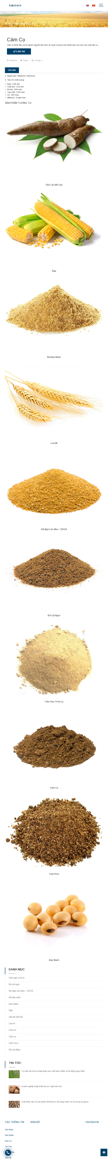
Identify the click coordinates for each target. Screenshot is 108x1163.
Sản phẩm (23, 24)
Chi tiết (12, 70)
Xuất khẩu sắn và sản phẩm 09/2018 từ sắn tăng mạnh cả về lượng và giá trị (54, 1091)
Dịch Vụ (8, 1130)
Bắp (54, 268)
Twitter (24, 60)
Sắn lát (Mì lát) (54, 183)
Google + (37, 60)
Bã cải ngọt (54, 609)
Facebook (12, 60)
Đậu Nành (13, 993)
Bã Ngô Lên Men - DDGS (54, 524)
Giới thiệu (9, 1119)
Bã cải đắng (14, 1039)
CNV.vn (64, 1160)
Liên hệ (19, 51)
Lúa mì (54, 439)
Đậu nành (54, 949)
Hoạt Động (9, 1140)
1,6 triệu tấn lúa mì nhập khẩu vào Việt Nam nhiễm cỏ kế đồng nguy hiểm (53, 1060)
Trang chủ (11, 24)
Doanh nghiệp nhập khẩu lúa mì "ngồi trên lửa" (41, 1076)
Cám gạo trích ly (54, 694)
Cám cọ (12, 1025)
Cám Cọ (54, 779)
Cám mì (12, 1019)
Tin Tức (8, 1135)
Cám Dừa (54, 864)
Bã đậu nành (54, 354)
